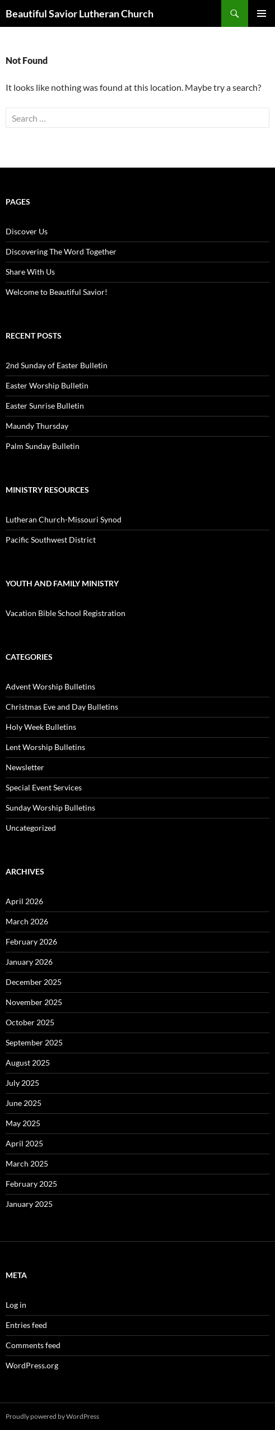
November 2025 (34, 1002)
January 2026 (29, 961)
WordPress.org (32, 1365)
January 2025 (29, 1204)
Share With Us (30, 271)
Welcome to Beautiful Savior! (57, 292)
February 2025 (31, 1183)
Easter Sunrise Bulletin (45, 405)
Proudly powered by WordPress (52, 1416)
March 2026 (27, 921)
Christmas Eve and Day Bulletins (62, 706)
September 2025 (34, 1042)
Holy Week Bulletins (41, 727)
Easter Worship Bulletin (47, 385)
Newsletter (25, 767)
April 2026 (24, 901)
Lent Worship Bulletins (45, 747)
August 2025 (28, 1062)
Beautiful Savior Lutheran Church (79, 13)
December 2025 (34, 982)
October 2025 (30, 1022)
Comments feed (33, 1345)
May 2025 (23, 1123)
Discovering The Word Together (61, 251)
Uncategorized (31, 827)
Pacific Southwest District (51, 539)
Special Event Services (44, 787)
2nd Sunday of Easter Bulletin (57, 365)
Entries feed (26, 1325)
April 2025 (24, 1143)
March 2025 (27, 1163)
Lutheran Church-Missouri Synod (64, 519)
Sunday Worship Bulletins (50, 807)
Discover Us (27, 231)
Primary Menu (261, 13)
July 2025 (22, 1082)
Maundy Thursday (37, 426)
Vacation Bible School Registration (65, 613)
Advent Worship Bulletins (50, 686)
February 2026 (31, 941)
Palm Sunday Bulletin (43, 446)
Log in (16, 1304)
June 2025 (23, 1103)
